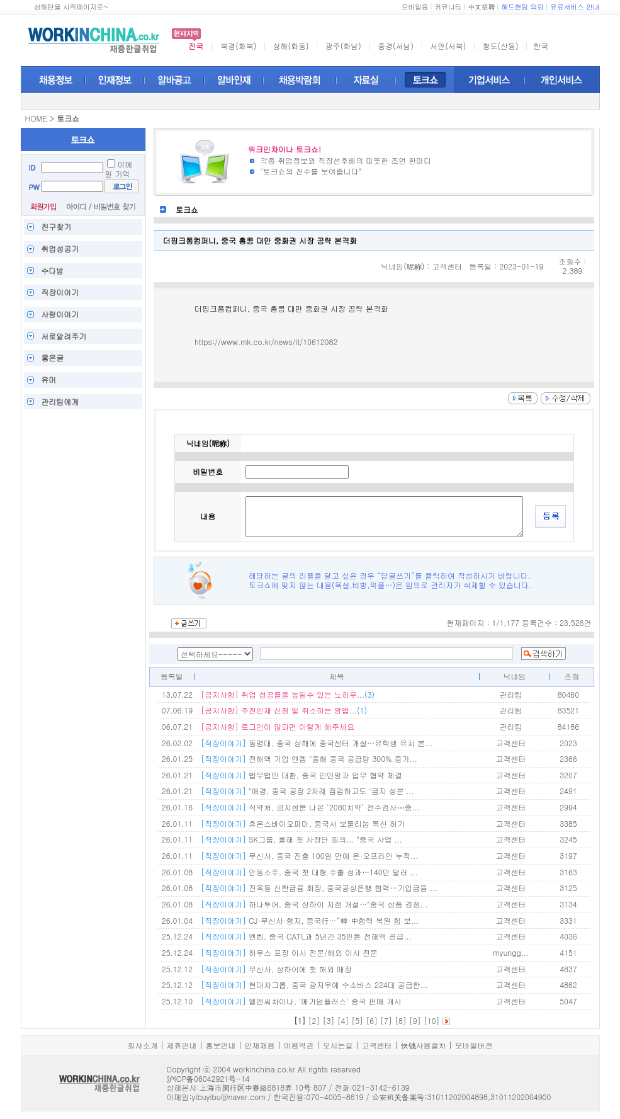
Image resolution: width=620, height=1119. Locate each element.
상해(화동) (290, 45)
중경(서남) (396, 45)
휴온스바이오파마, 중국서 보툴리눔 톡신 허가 (303, 823)
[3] (329, 1020)
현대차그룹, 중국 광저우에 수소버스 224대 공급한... (314, 984)
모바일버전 (474, 1045)
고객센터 (377, 1045)
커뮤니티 (448, 6)
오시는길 (338, 1045)
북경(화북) (238, 45)
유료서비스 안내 (574, 6)
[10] (432, 1020)
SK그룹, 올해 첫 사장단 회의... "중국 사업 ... (301, 839)
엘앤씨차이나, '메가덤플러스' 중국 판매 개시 (301, 1001)
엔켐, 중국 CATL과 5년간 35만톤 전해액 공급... (306, 936)
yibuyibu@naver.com (229, 1096)
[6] (372, 1020)
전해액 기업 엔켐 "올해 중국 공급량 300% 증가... (309, 758)
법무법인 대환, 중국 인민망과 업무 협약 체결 (301, 775)
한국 (540, 45)
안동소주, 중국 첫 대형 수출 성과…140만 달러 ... (309, 871)
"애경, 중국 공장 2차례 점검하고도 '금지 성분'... (307, 790)
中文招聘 (481, 6)
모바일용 (415, 6)
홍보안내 (221, 1045)
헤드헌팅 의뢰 (523, 6)
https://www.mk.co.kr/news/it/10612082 (265, 341)
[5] (357, 1020)
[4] (343, 1020)
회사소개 (143, 1045)
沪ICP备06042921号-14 (208, 1078)
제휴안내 (182, 1045)
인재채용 (260, 1045)
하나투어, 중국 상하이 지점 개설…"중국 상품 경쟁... (314, 904)
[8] (401, 1020)
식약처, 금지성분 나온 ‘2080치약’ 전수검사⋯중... (310, 807)
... (288, 694)
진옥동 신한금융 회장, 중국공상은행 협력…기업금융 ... (319, 887)
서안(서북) (448, 45)
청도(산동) (501, 45)
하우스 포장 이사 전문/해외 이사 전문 (289, 952)
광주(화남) (343, 45)
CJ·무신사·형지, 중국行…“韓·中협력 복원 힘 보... (310, 920)
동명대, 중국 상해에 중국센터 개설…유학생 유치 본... (316, 742)
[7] (386, 1020)
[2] (314, 1020)
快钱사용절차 (423, 1045)
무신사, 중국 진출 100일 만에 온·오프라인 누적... (309, 855)
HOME (36, 118)
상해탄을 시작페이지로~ (71, 6)
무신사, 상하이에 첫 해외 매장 (276, 968)
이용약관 (299, 1045)
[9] (415, 1020)
